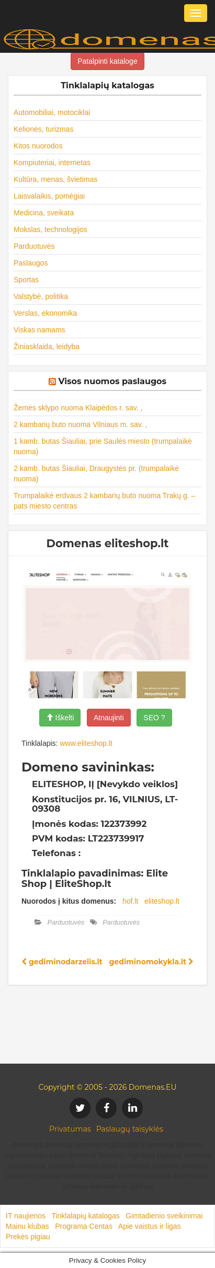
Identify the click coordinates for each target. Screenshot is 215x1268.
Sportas (26, 279)
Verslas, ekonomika (45, 313)
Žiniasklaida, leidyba (47, 346)
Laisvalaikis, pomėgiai (49, 196)
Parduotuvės (34, 246)
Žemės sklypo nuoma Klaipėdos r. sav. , (78, 408)
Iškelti (60, 717)
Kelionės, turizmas (43, 129)
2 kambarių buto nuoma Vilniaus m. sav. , (81, 424)
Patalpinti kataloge (107, 61)
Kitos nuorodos (38, 146)
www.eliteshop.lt (86, 743)
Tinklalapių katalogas (85, 1216)
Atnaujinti (109, 717)
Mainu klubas (27, 1226)
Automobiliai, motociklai (52, 112)
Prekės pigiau (28, 1236)
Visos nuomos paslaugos (112, 381)
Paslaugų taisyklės (129, 1129)
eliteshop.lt (161, 901)
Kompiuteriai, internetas (52, 162)
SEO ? (154, 717)
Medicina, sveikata (44, 213)
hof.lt (130, 901)
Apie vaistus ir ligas (149, 1226)
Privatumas (70, 1129)
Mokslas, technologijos (50, 229)
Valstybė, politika (41, 296)
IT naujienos (26, 1216)
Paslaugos (31, 263)
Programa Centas (83, 1226)
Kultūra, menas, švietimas (55, 179)
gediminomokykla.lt (151, 961)
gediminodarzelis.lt (62, 961)
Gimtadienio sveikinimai (164, 1216)
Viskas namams (39, 330)
